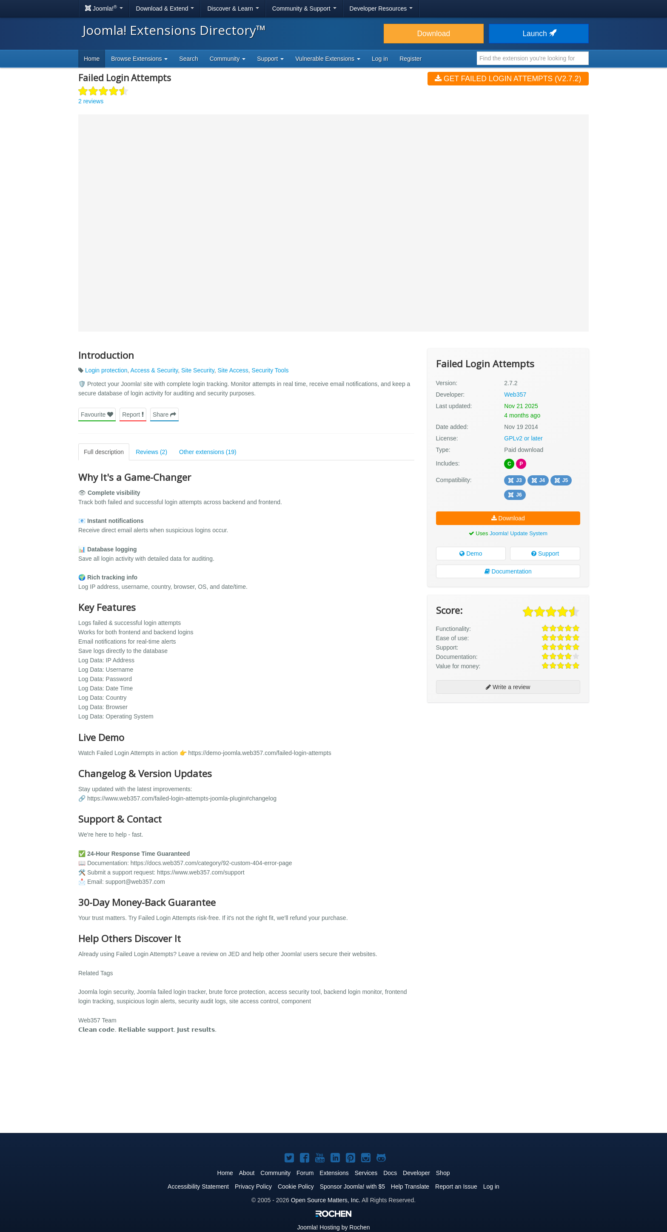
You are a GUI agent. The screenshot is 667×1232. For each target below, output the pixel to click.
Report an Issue (456, 1186)
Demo (470, 553)
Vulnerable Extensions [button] (327, 58)
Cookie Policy (296, 1186)
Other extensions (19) (208, 452)
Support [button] (270, 58)
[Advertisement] (508, 764)
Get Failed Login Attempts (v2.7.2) (508, 78)
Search (188, 58)
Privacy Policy (253, 1186)
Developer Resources (381, 8)
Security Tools (270, 370)
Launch (538, 33)
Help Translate (410, 1186)
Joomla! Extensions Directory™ (174, 30)
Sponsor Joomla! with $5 (352, 1186)
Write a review (508, 687)
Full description (104, 452)
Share (164, 414)
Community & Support (304, 8)
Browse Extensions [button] (139, 58)
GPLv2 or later (523, 438)
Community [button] (228, 58)
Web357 (515, 394)
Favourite (97, 414)
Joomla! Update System (518, 533)
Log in (380, 58)
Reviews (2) (151, 452)
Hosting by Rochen (333, 1227)
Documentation (508, 571)
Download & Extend (165, 8)
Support (545, 553)
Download (433, 33)
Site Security (197, 370)
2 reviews (90, 101)
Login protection (106, 370)
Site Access (232, 370)
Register (410, 58)
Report (133, 414)
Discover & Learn (233, 8)
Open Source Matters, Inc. (325, 1200)
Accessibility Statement (198, 1186)
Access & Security (154, 370)
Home (92, 58)
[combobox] (533, 58)
